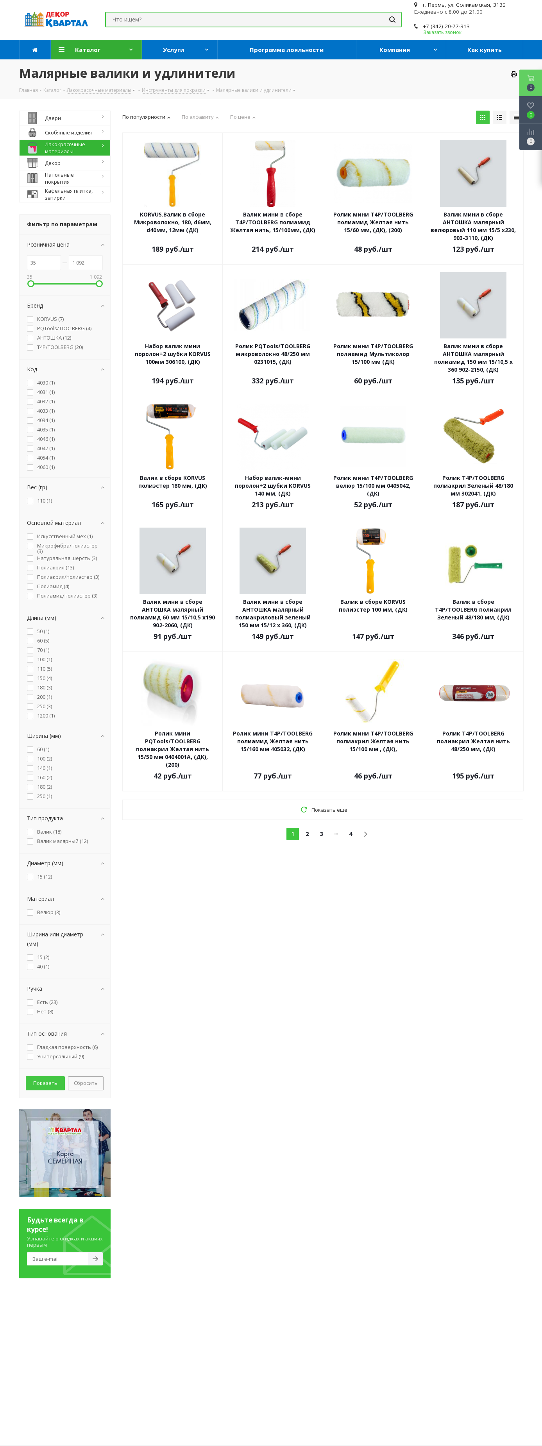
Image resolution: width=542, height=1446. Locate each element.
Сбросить (86, 1082)
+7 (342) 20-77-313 (446, 26)
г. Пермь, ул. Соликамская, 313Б (464, 4)
